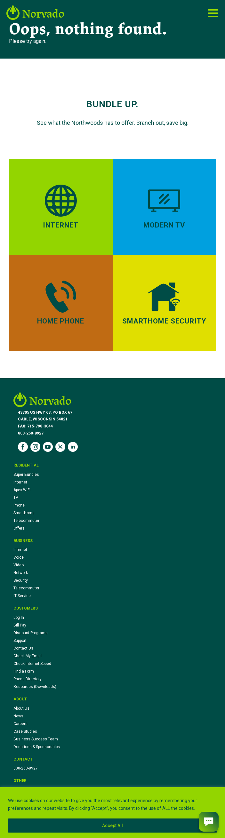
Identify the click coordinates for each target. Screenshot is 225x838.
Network (20, 573)
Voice (18, 557)
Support (20, 640)
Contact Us (23, 648)
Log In (18, 617)
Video (18, 565)
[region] (112, 812)
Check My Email (27, 656)
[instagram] (35, 447)
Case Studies (25, 731)
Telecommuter (26, 520)
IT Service (22, 596)
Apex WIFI (21, 490)
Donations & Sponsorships (36, 747)
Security (20, 580)
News (18, 716)
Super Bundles (26, 474)
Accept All (112, 825)
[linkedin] (73, 447)
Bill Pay (19, 625)
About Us (21, 708)
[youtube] (48, 447)
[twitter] (60, 447)
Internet (20, 482)
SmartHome (24, 513)
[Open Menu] (213, 13)
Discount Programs (30, 633)
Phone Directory (27, 679)
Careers (20, 724)
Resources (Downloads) (34, 686)
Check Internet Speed (32, 663)
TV (15, 497)
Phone (19, 505)
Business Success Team (35, 739)
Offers (19, 528)
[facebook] (23, 447)
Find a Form (23, 671)
